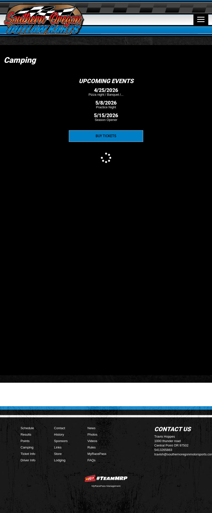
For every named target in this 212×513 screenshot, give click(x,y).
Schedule (27, 428)
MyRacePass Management (105, 486)
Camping (27, 447)
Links (57, 447)
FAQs (91, 460)
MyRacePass (96, 454)
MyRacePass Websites (106, 478)
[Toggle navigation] (200, 19)
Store (58, 454)
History (59, 434)
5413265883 (163, 450)
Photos (92, 434)
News (91, 428)
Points (25, 441)
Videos (92, 441)
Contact (59, 428)
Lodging (59, 460)
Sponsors (61, 441)
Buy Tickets (106, 136)
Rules (91, 447)
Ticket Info (28, 454)
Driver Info (28, 460)
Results (26, 434)
